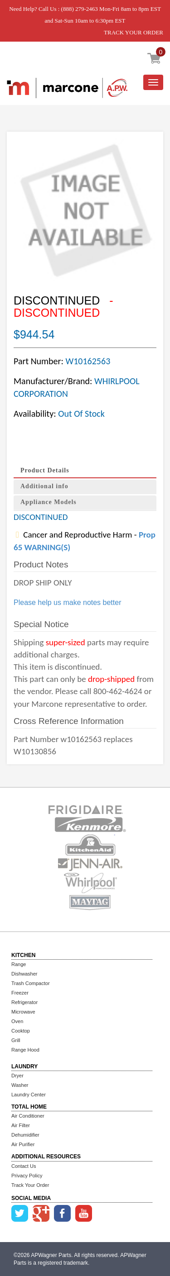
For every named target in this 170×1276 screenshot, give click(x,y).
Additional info (44, 486)
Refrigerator (24, 1002)
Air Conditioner (27, 1116)
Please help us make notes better (67, 602)
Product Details (44, 470)
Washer (20, 1085)
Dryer (17, 1075)
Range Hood (25, 1049)
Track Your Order (30, 1185)
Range (18, 964)
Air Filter (20, 1125)
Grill (15, 1040)
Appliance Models (48, 502)
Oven (17, 1021)
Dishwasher (24, 973)
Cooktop (20, 1030)
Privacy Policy (26, 1175)
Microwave (23, 1011)
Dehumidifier (25, 1135)
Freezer (20, 992)
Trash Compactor (30, 983)
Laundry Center (28, 1094)
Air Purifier (22, 1144)
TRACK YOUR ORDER (133, 32)
